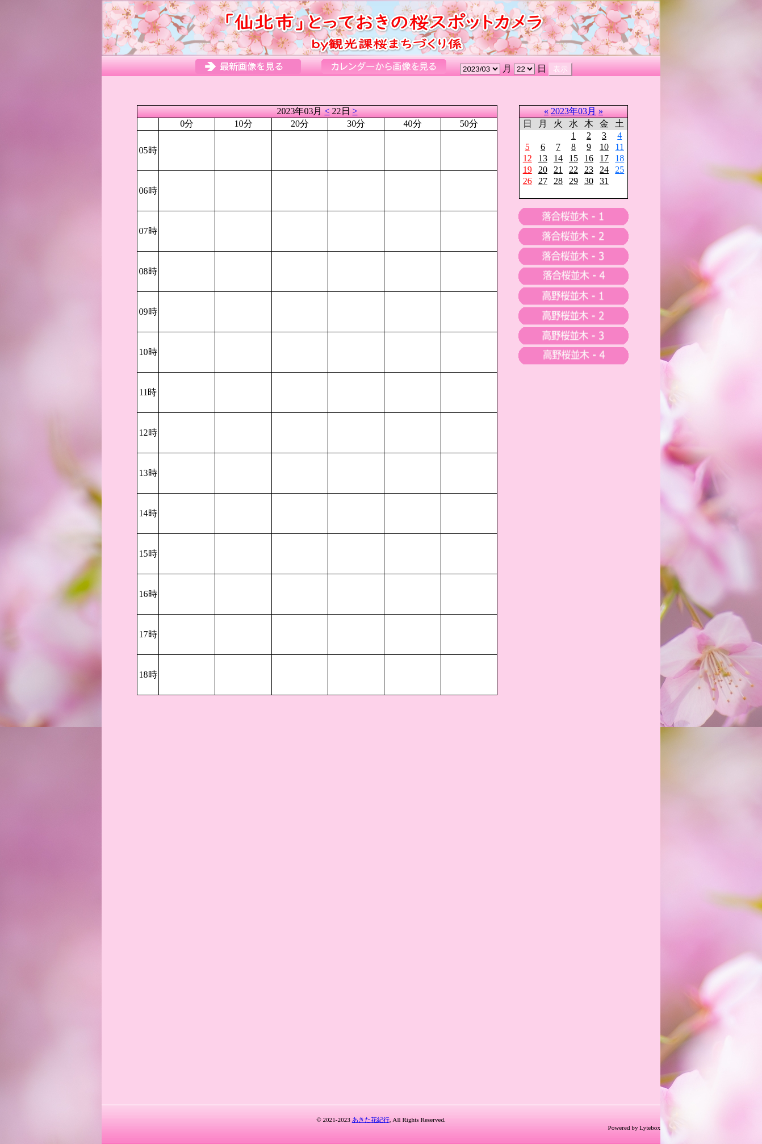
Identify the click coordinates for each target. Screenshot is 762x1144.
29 (573, 181)
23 (588, 169)
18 (619, 158)
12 (527, 158)
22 (573, 169)
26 (527, 181)
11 (620, 147)
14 (558, 158)
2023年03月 (573, 111)
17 (604, 158)
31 (604, 181)
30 (588, 181)
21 (558, 169)
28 (558, 181)
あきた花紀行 (371, 1119)
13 (542, 158)
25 (619, 169)
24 (604, 169)
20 (542, 169)
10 (604, 147)
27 (542, 181)
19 (527, 169)
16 (588, 158)
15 (573, 158)
